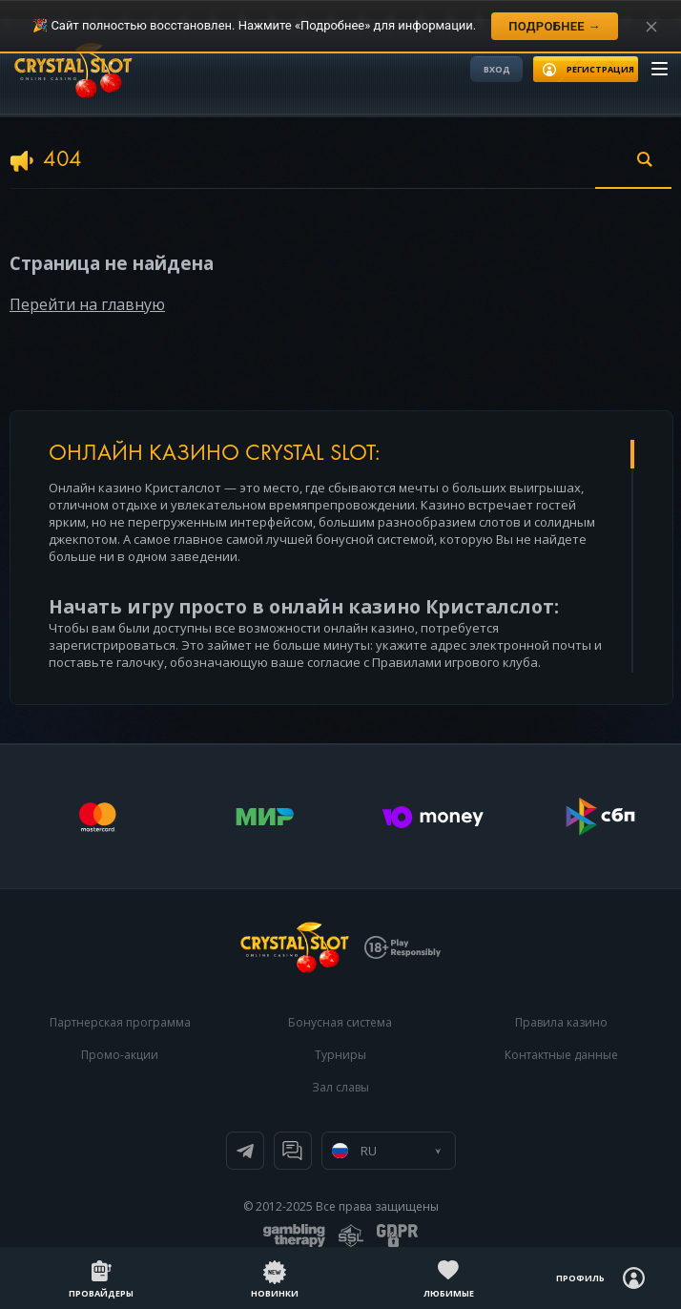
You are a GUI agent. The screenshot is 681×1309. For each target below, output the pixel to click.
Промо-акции (119, 1055)
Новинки (275, 1293)
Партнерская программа (120, 1022)
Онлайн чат (293, 1151)
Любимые (448, 1293)
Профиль (580, 1278)
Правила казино (561, 1022)
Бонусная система (340, 1022)
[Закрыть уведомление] (651, 26)
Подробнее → (554, 26)
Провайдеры (101, 1293)
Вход (497, 69)
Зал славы (340, 1087)
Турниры (340, 1055)
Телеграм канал (245, 1151)
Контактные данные (561, 1055)
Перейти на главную (87, 304)
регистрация (600, 69)
